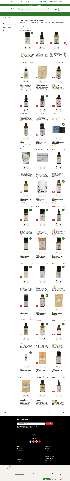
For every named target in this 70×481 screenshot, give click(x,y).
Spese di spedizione (21, 450)
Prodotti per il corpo (7, 27)
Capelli (14, 13)
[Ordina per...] (63, 62)
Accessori (44, 13)
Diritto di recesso (48, 460)
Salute (55, 13)
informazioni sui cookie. (19, 475)
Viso (20, 13)
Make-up (39, 13)
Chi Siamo (47, 448)
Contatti (18, 461)
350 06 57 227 (26, 1)
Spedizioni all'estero (20, 454)
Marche (60, 13)
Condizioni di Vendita (49, 458)
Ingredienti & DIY (32, 13)
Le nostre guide (48, 452)
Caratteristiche (6, 20)
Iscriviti (49, 423)
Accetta (54, 479)
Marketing (22, 477)
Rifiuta (60, 479)
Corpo (25, 13)
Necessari (9, 477)
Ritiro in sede (19, 448)
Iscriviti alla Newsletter (35, 420)
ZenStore (21, 84)
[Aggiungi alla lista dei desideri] (29, 47)
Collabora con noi (20, 455)
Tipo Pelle (5, 30)
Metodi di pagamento (21, 452)
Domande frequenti (20, 457)
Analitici (14, 477)
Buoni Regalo (19, 459)
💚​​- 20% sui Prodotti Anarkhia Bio (35, 5)
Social (18, 477)
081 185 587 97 (14, 1)
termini (31, 427)
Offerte (9, 13)
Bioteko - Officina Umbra (55, 141)
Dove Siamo (47, 450)
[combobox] (33, 9)
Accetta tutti (46, 479)
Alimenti (50, 13)
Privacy (46, 462)
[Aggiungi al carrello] (25, 47)
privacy (36, 426)
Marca (4, 23)
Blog (46, 454)
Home (4, 17)
